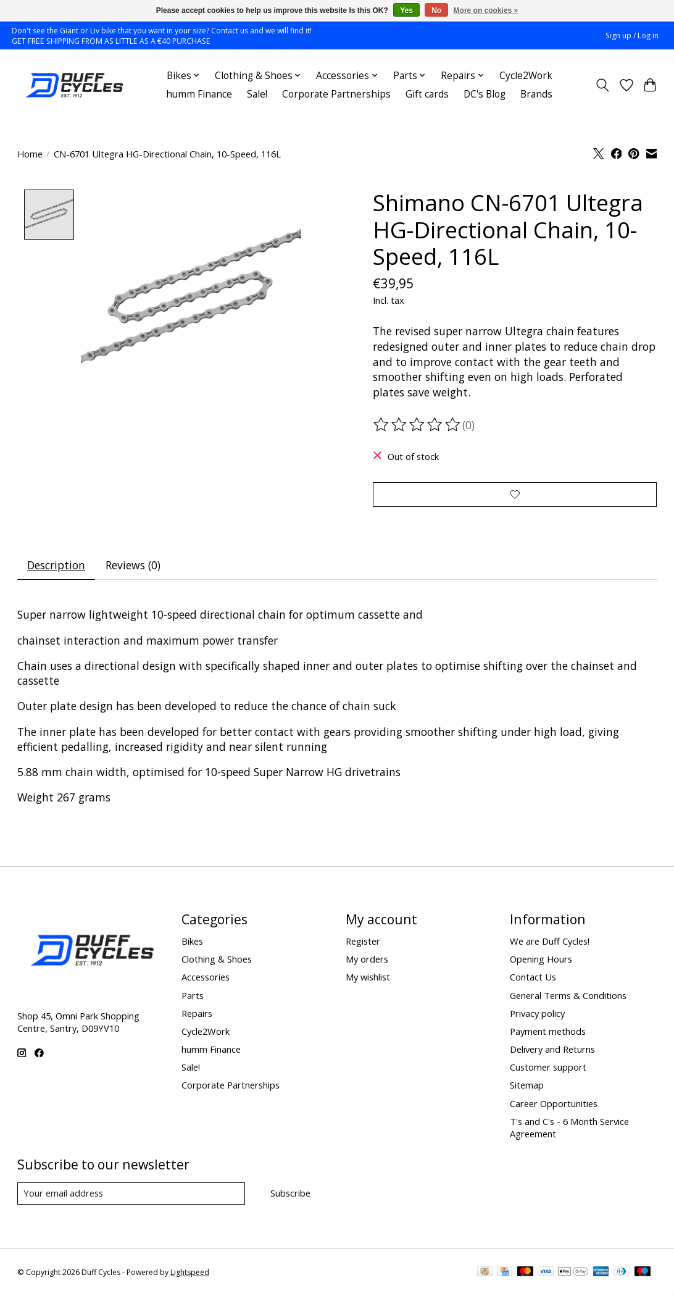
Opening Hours (541, 959)
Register (363, 941)
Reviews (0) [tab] (133, 565)
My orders (367, 959)
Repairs (196, 1013)
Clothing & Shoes (216, 959)
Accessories (205, 977)
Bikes (192, 941)
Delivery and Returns (552, 1049)
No (436, 10)
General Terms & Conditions (568, 995)
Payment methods (548, 1031)
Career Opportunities (553, 1103)
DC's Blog (485, 94)
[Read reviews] (418, 425)
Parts (192, 995)
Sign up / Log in (632, 35)
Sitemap (527, 1085)
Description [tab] (56, 565)
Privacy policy (537, 1013)
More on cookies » (486, 10)
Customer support (548, 1067)
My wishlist (368, 977)
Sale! (257, 94)
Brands (536, 94)
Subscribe (290, 1193)
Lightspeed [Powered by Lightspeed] (189, 1273)
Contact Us (533, 977)
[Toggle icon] (602, 85)
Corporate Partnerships (336, 94)
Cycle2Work (525, 75)
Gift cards (427, 94)
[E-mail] (131, 1193)
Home (30, 154)
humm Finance (199, 94)
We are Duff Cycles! (549, 941)
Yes (406, 10)
